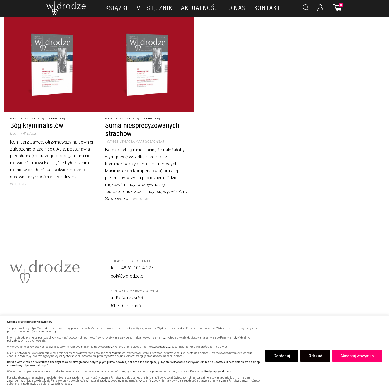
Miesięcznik (154, 7)
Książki (116, 7)
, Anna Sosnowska (149, 141)
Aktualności (200, 7)
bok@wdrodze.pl (127, 276)
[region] (194, 352)
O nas (237, 7)
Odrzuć (315, 356)
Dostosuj (282, 356)
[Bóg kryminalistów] (51, 64)
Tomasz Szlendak (119, 141)
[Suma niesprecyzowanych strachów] (146, 64)
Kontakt (267, 7)
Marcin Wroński (23, 133)
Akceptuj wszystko (357, 356)
